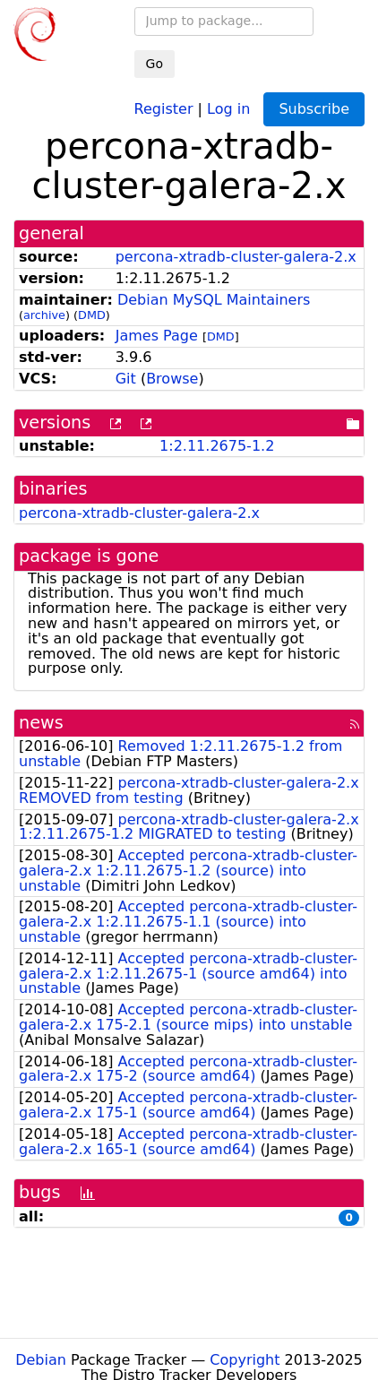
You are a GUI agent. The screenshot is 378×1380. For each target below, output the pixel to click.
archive (44, 315)
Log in (228, 107)
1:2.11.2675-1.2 (216, 445)
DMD (92, 315)
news (41, 722)
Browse (172, 378)
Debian (40, 1359)
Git (126, 378)
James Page (157, 335)
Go (154, 63)
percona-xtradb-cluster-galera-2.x (236, 256)
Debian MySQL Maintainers (213, 299)
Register (163, 107)
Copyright (244, 1359)
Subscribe (314, 108)
